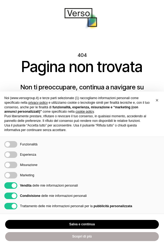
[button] (157, 100)
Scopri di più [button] (82, 236)
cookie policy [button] (84, 111)
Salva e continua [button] (82, 224)
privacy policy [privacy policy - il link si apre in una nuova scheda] (38, 103)
